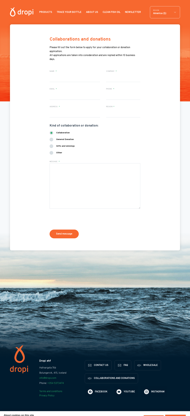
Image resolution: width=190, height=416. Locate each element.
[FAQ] (123, 370)
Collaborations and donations (80, 39)
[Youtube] (126, 396)
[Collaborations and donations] (111, 383)
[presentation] (73, 219)
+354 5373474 (55, 387)
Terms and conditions (50, 395)
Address (55, 107)
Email (53, 89)
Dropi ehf (45, 365)
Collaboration (63, 133)
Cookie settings (132, 409)
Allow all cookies (175, 409)
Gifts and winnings (65, 146)
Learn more (55, 412)
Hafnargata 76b (47, 372)
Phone (110, 89)
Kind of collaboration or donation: (74, 126)
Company (111, 71)
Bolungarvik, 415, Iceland (52, 377)
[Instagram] (154, 396)
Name (53, 71)
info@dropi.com (47, 382)
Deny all (153, 409)
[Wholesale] (147, 370)
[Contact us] (98, 370)
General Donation (65, 139)
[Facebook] (97, 396)
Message (55, 162)
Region (110, 107)
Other (59, 152)
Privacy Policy (46, 400)
